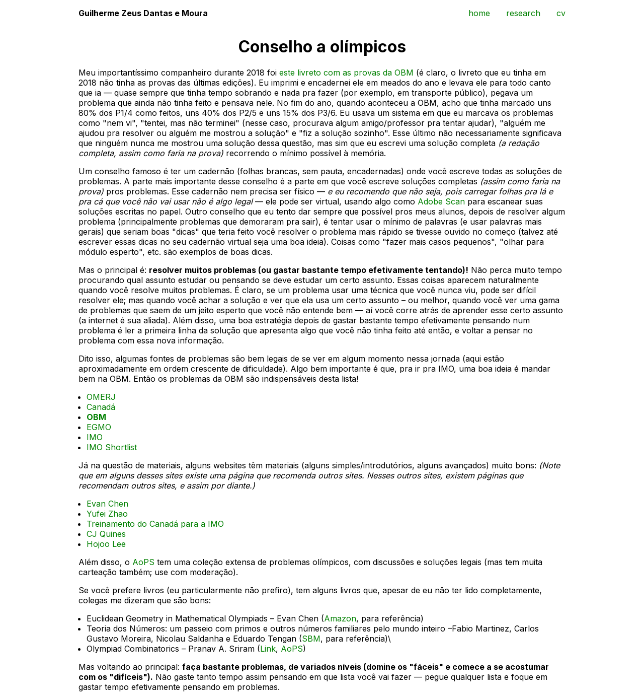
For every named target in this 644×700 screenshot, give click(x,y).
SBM (311, 639)
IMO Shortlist (112, 447)
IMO (95, 437)
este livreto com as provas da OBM (346, 72)
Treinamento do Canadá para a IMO (155, 524)
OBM (96, 417)
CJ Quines (106, 534)
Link (268, 649)
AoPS (143, 562)
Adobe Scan (441, 201)
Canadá (101, 407)
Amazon (340, 618)
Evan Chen (107, 504)
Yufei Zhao (107, 514)
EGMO (99, 427)
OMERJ (101, 397)
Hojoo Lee (106, 544)
